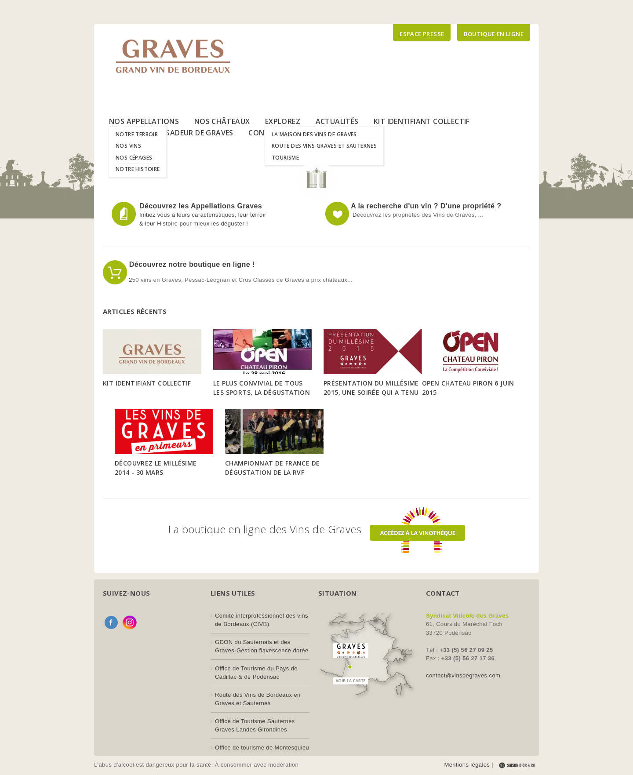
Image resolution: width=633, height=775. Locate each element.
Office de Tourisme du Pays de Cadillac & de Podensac (256, 672)
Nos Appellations (144, 121)
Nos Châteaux (222, 121)
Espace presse (422, 34)
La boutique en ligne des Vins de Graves (316, 529)
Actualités (337, 121)
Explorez (282, 121)
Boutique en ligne (494, 34)
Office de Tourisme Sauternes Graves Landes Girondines (255, 725)
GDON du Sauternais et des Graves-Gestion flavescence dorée (262, 646)
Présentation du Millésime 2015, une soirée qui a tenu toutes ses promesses (371, 392)
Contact (266, 133)
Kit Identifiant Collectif (422, 121)
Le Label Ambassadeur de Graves (171, 133)
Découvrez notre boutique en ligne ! (191, 264)
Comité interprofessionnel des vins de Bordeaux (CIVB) (261, 620)
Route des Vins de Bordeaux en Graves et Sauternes (258, 699)
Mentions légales (467, 764)
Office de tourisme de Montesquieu (262, 747)
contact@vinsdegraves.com (463, 675)
